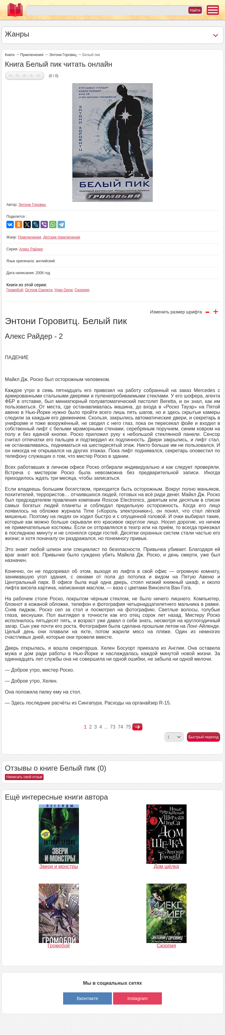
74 (120, 726)
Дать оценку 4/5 (31, 75)
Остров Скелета (38, 290)
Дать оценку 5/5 (38, 75)
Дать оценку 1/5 (10, 75)
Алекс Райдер (31, 249)
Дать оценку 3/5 (24, 75)
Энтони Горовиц (63, 55)
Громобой (14, 290)
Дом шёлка (166, 866)
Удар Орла (63, 290)
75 (128, 726)
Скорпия (82, 290)
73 (113, 726)
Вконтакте (87, 998)
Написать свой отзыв (24, 777)
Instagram (137, 998)
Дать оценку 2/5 (17, 75)
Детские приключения (61, 237)
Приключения (31, 55)
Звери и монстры (58, 866)
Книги (9, 55)
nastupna (137, 727)
